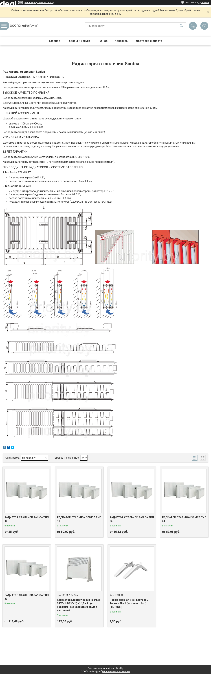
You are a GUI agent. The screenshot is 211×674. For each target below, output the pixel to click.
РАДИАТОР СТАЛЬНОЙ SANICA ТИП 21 (184, 519)
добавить (204, 2)
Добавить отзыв (204, 26)
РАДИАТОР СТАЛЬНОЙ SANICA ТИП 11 (79, 519)
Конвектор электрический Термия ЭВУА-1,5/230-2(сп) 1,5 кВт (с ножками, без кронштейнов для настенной (78, 605)
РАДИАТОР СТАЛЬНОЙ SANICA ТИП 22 (132, 519)
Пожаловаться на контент (116, 671)
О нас (103, 41)
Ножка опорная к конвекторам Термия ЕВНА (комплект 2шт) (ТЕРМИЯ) (129, 603)
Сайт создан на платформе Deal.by (106, 668)
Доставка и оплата (149, 41)
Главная (54, 41)
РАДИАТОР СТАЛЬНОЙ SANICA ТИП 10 (27, 519)
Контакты (121, 41)
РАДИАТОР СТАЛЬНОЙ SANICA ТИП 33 (27, 597)
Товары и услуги (78, 41)
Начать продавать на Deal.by (39, 2)
